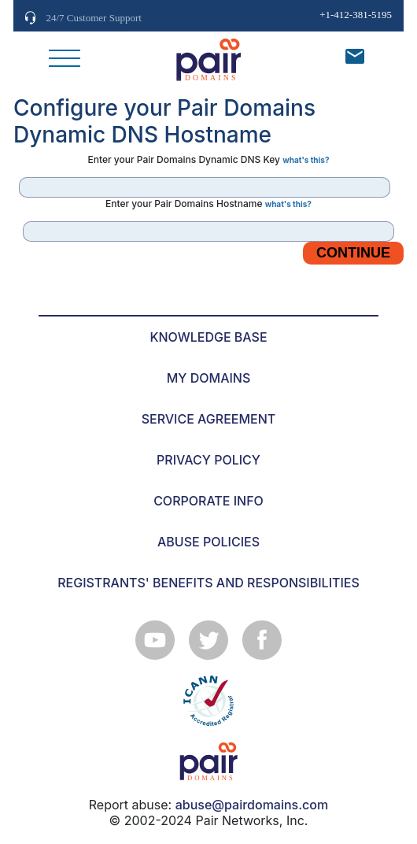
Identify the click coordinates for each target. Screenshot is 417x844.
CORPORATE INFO (208, 501)
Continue (353, 253)
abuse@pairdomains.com (251, 805)
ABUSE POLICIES (208, 542)
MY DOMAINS (209, 378)
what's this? (305, 160)
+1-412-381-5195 (355, 14)
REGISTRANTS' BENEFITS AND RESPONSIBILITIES (208, 582)
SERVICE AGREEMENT (209, 419)
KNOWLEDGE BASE (208, 337)
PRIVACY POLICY (208, 460)
